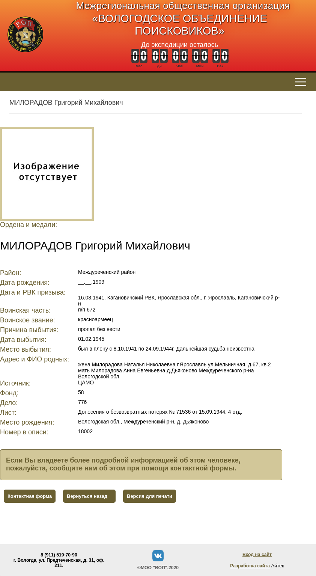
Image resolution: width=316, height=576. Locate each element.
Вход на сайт (257, 554)
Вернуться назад (87, 496)
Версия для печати (149, 496)
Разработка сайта (250, 565)
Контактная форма (30, 496)
